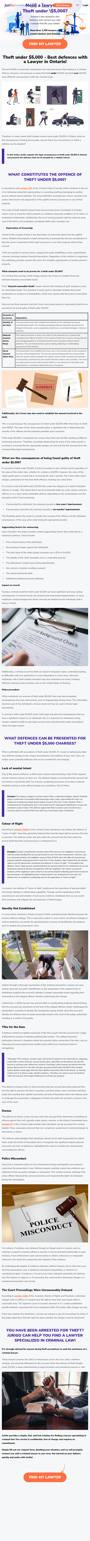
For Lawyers (45, 5)
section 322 (26, 188)
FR (77, 5)
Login (85, 5)
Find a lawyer (63, 5)
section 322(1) (21, 829)
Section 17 (7, 1124)
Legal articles (34, 5)
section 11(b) (21, 1296)
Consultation (21, 5)
